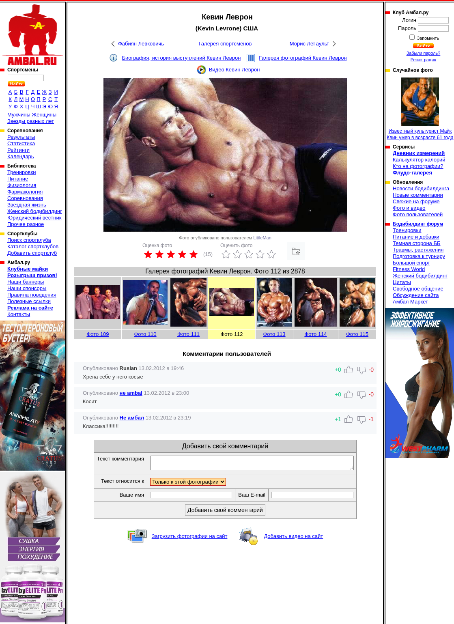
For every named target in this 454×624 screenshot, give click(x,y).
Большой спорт (411, 263)
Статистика (21, 143)
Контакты (18, 314)
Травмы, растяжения (418, 250)
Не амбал (132, 418)
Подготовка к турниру (419, 256)
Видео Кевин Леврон (234, 70)
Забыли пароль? (424, 53)
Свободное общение (418, 289)
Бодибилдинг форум (418, 224)
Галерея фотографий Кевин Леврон (302, 58)
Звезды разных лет (30, 121)
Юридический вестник (34, 218)
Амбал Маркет (410, 302)
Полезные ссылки (29, 301)
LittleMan (262, 237)
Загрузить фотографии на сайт (190, 539)
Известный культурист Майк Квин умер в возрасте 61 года (420, 108)
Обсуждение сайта (416, 295)
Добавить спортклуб (32, 253)
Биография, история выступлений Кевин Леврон (181, 58)
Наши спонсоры (26, 288)
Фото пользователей (418, 214)
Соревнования (25, 198)
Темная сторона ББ (417, 243)
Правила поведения (31, 295)
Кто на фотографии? (418, 166)
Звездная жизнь (26, 205)
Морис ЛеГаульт (309, 44)
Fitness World (409, 269)
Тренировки (21, 172)
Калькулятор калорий (419, 160)
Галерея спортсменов (225, 44)
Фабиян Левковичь (141, 44)
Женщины (44, 115)
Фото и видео (409, 208)
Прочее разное (25, 224)
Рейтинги (18, 150)
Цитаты (402, 282)
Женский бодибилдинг (34, 211)
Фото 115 (357, 334)
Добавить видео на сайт (293, 539)
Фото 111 (188, 334)
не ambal (131, 393)
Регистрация (423, 59)
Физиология (21, 185)
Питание (17, 179)
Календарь (20, 156)
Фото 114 (315, 334)
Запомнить (427, 38)
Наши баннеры (25, 282)
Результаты (21, 137)
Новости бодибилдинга (421, 188)
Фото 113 (274, 334)
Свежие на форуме (416, 201)
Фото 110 (145, 334)
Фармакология (25, 192)
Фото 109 (97, 334)
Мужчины (18, 115)
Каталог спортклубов (32, 246)
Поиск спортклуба (29, 240)
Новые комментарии (418, 195)
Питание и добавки (416, 237)
